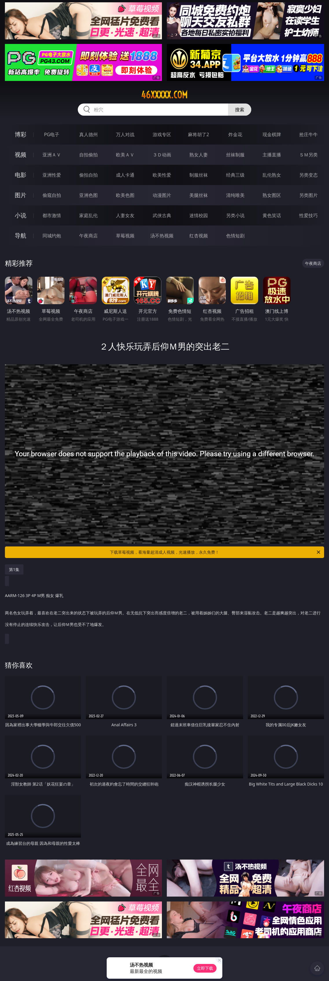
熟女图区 (272, 195)
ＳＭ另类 (308, 155)
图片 (20, 195)
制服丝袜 (198, 175)
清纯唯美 (235, 195)
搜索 (239, 109)
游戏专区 (162, 134)
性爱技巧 (308, 215)
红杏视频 (198, 235)
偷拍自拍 (88, 175)
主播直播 (272, 155)
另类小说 (235, 215)
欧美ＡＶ (125, 155)
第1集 (14, 569)
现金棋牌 (272, 134)
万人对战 (125, 134)
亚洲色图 (88, 195)
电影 (20, 175)
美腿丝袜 (198, 195)
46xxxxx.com (164, 95)
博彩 (20, 134)
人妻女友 (125, 215)
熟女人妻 (198, 155)
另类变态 (308, 175)
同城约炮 (51, 235)
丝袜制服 (235, 155)
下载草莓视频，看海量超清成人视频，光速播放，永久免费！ (215, 552)
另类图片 (308, 195)
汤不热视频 (161, 235)
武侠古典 (162, 215)
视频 (20, 154)
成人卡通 (125, 175)
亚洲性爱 (51, 175)
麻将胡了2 (198, 134)
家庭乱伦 (88, 215)
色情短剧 (235, 235)
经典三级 (235, 175)
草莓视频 (125, 235)
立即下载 (205, 968)
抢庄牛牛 (308, 134)
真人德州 (88, 134)
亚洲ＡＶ (51, 155)
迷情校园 (198, 215)
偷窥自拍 (51, 195)
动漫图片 (162, 195)
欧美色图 (125, 195)
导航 (20, 235)
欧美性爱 (162, 175)
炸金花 (235, 134)
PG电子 (51, 134)
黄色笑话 (272, 215)
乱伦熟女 (272, 175)
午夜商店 (88, 235)
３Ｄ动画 (162, 155)
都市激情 (51, 215)
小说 (20, 215)
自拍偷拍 (88, 155)
